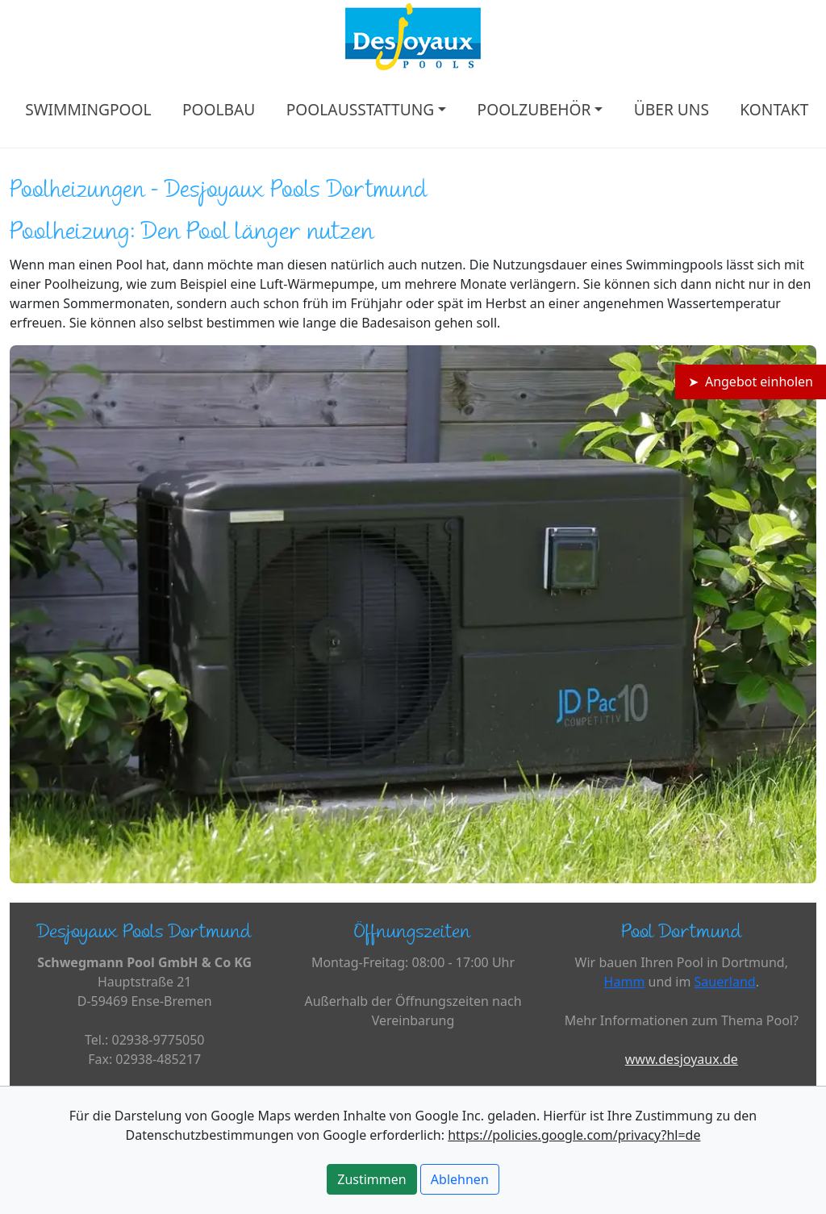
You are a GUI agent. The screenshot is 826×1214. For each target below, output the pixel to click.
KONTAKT (774, 109)
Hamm (624, 982)
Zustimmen (371, 1179)
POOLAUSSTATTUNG (360, 109)
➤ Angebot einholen (750, 381)
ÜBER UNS (671, 109)
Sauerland (725, 982)
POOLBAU (218, 109)
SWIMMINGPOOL (88, 109)
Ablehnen (460, 1179)
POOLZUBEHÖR (534, 109)
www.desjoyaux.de (681, 1059)
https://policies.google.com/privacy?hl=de (574, 1135)
